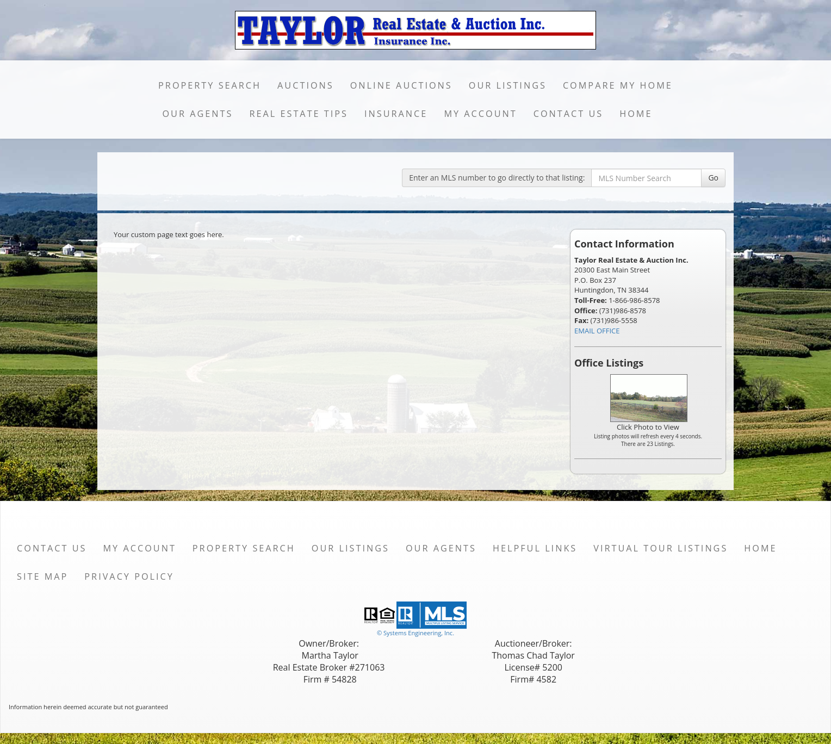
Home (635, 114)
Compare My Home (618, 85)
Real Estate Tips (298, 114)
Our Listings (508, 85)
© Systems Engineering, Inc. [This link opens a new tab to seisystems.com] (415, 633)
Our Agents (197, 114)
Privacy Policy (129, 576)
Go (713, 177)
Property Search (209, 85)
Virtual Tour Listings (660, 548)
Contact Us (569, 114)
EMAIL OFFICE (597, 331)
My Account (480, 114)
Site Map (42, 576)
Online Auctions (401, 85)
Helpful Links (535, 548)
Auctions (305, 85)
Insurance (395, 114)
